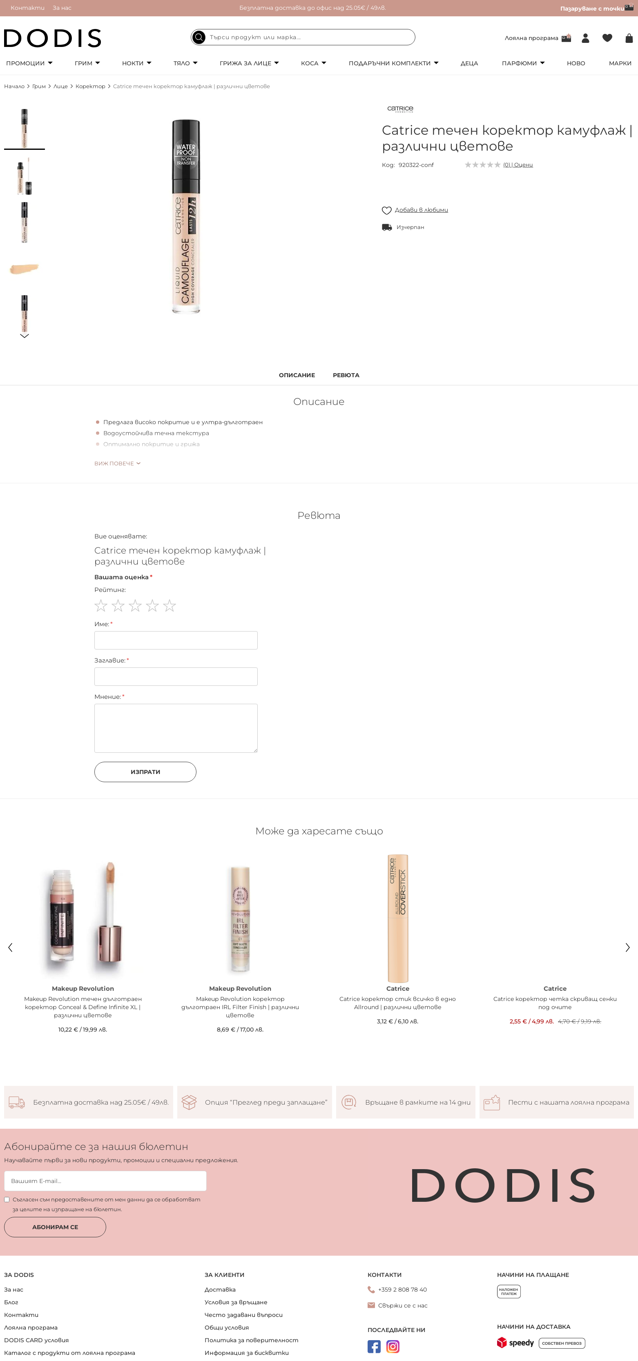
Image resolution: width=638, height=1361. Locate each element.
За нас (62, 7)
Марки (620, 63)
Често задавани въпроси (244, 1315)
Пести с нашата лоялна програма (568, 1102)
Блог (11, 1302)
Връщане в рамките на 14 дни (418, 1102)
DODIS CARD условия (36, 1340)
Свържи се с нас (403, 1305)
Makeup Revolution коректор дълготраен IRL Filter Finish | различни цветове (240, 1007)
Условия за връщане (236, 1302)
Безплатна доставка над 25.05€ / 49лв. (101, 1102)
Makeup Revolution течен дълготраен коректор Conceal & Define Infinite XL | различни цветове (83, 1007)
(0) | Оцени (518, 164)
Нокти (133, 63)
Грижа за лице (245, 63)
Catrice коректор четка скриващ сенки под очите (555, 1003)
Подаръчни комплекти (390, 63)
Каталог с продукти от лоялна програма (69, 1353)
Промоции (25, 63)
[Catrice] (400, 111)
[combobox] (303, 37)
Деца (469, 63)
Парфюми (519, 63)
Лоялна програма (531, 38)
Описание (297, 375)
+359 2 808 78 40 (402, 1289)
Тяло (182, 63)
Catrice (397, 988)
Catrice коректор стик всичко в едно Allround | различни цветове (397, 1003)
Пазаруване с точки (597, 8)
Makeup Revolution (83, 988)
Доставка (220, 1289)
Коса (310, 63)
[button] (24, 129)
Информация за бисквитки (247, 1353)
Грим (83, 63)
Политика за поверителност (252, 1340)
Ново (576, 63)
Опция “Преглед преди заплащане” (266, 1102)
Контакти (28, 7)
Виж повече (114, 463)
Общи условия (227, 1327)
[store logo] (52, 38)
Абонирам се (55, 1227)
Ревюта (346, 375)
